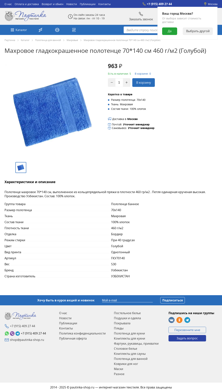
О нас (8, 4)
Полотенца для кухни (129, 333)
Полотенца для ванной (48, 40)
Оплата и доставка (27, 4)
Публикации (88, 4)
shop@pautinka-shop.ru (27, 340)
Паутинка (10, 40)
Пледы (118, 328)
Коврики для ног (126, 364)
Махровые (72, 40)
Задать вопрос (187, 338)
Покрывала (122, 323)
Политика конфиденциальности (82, 333)
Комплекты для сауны (130, 354)
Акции (40, 30)
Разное (119, 374)
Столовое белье (125, 349)
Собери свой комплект (74, 30)
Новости (71, 4)
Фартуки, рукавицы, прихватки (136, 343)
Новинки (57, 30)
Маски (118, 369)
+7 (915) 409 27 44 (157, 4)
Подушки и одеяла (127, 318)
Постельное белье (127, 313)
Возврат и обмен (52, 4)
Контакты (104, 4)
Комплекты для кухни (129, 338)
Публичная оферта (73, 338)
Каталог (18, 30)
